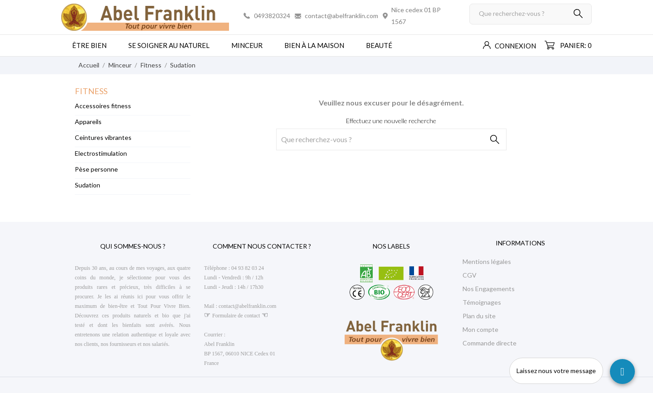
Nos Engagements (489, 288)
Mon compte (480, 329)
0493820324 (272, 15)
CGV (470, 275)
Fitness (91, 91)
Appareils (88, 121)
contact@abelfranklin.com (341, 15)
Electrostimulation (101, 153)
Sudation (87, 185)
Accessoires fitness (103, 106)
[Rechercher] (530, 14)
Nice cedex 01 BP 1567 (416, 15)
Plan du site (479, 316)
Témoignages (482, 302)
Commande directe (490, 343)
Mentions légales (487, 261)
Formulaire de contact (236, 315)
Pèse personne (96, 169)
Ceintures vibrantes (103, 137)
